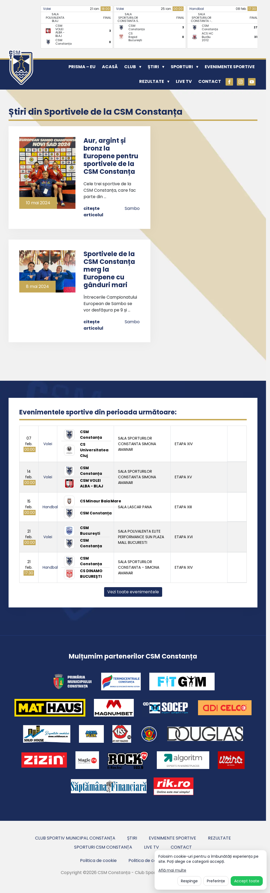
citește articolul (93, 211)
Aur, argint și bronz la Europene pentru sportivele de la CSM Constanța (110, 156)
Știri (153, 67)
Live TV (184, 81)
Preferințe (216, 881)
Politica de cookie (98, 860)
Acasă (110, 67)
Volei (47, 8)
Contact (209, 81)
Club (130, 67)
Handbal (196, 8)
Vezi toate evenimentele (133, 592)
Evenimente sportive (230, 67)
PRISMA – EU (82, 67)
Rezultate (151, 81)
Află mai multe (172, 870)
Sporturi (182, 67)
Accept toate (246, 881)
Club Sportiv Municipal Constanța (75, 838)
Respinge (189, 881)
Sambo (132, 208)
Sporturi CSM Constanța (103, 847)
